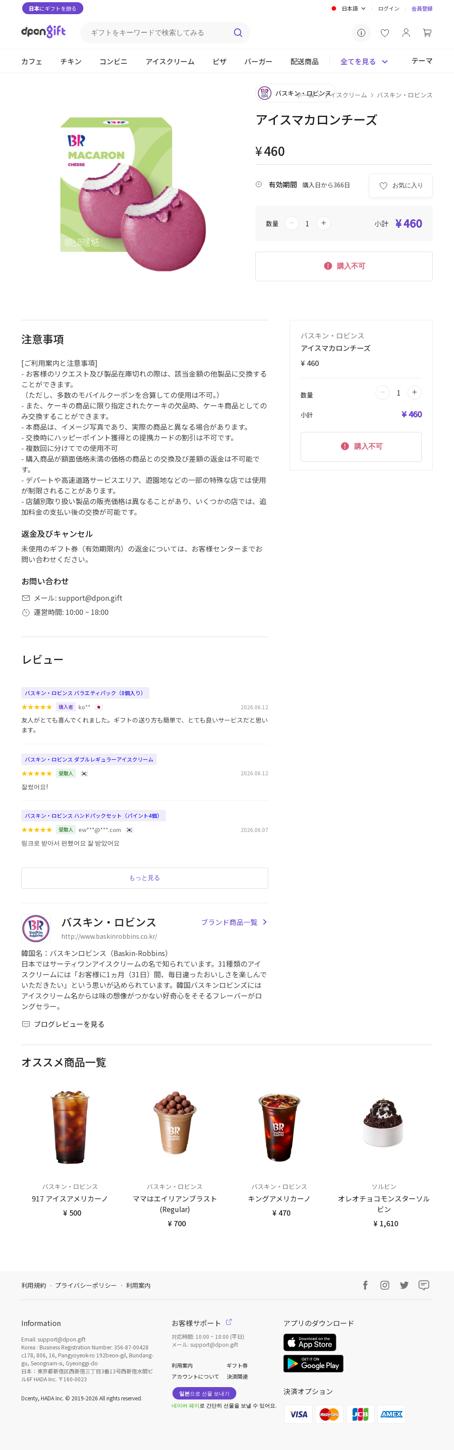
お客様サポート (202, 1323)
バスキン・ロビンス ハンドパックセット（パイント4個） (93, 815)
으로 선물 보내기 (204, 1393)
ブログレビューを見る (63, 1023)
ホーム (305, 94)
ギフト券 (237, 1365)
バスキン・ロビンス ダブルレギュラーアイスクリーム (89, 759)
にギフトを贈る (53, 8)
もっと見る (144, 877)
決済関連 (237, 1376)
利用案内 (138, 1285)
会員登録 (422, 8)
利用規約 (33, 1285)
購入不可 (344, 265)
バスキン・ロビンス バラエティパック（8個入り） (85, 692)
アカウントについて (195, 1376)
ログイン (388, 8)
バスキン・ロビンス (405, 94)
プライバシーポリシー (86, 1285)
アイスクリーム (345, 94)
